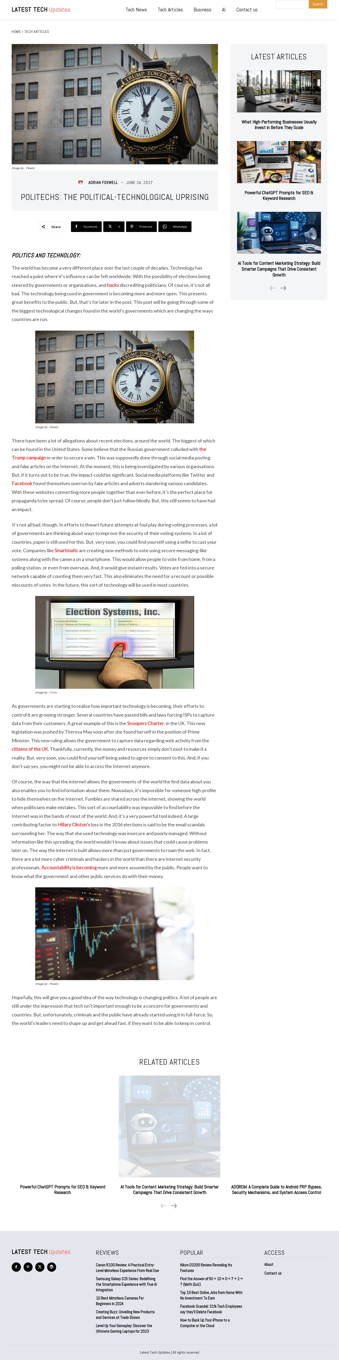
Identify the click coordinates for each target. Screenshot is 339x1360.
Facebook (22, 483)
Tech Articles (36, 31)
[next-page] (283, 288)
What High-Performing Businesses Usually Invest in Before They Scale (279, 125)
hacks (113, 285)
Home (16, 31)
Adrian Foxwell (103, 183)
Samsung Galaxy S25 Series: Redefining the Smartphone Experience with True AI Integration (126, 1284)
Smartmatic (66, 550)
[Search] (318, 4)
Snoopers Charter (145, 723)
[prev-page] (273, 288)
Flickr (53, 692)
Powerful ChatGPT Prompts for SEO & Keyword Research (278, 195)
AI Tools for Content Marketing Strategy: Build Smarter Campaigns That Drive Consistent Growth (279, 269)
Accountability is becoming (69, 867)
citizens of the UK (30, 749)
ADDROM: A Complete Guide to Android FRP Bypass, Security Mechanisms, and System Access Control (276, 1190)
